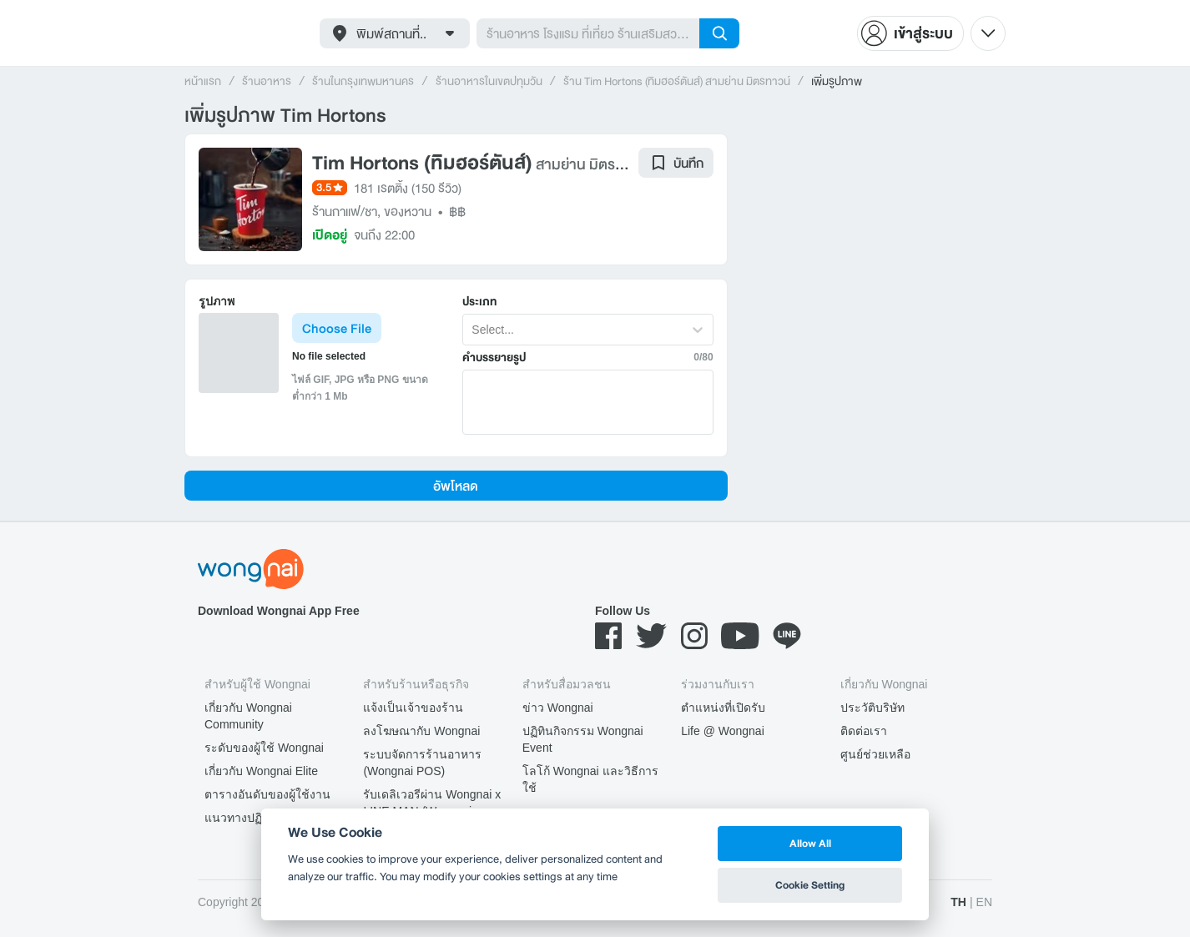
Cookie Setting (810, 885)
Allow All (810, 843)
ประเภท (479, 301)
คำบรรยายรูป (494, 357)
